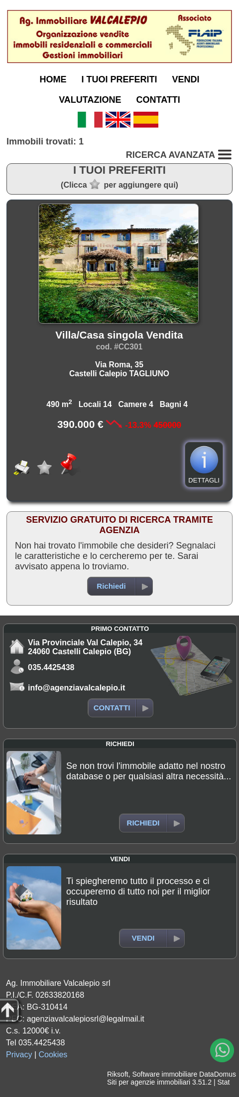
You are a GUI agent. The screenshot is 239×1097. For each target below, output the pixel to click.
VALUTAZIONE (90, 100)
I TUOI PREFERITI (119, 79)
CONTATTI (158, 100)
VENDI (186, 79)
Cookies (53, 1054)
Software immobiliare (164, 1074)
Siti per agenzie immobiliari (148, 1082)
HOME (52, 79)
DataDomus (217, 1074)
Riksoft (117, 1074)
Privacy (19, 1054)
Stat (223, 1082)
